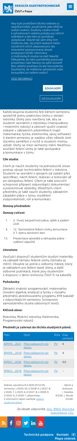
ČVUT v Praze (23, 11)
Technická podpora (38, 434)
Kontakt (62, 434)
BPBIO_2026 (12, 362)
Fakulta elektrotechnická (37, 5)
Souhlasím (53, 88)
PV (56, 344)
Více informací (21, 78)
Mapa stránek (65, 438)
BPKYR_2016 (13, 353)
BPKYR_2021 (13, 344)
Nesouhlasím (51, 98)
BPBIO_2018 (12, 371)
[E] (74, 434)
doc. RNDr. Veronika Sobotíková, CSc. (60, 410)
